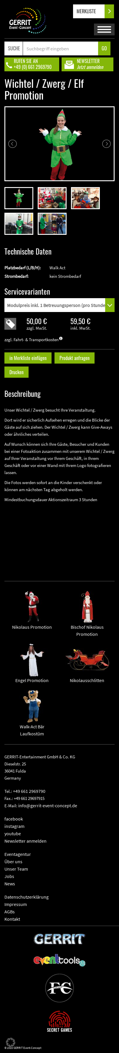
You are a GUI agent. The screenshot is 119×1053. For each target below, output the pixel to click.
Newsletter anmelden (25, 841)
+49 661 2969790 (29, 791)
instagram (14, 826)
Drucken (16, 372)
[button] (10, 1042)
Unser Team (16, 869)
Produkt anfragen (75, 358)
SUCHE (14, 48)
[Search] (60, 48)
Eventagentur (17, 854)
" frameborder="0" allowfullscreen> (59, 537)
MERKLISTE (91, 11)
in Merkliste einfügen (28, 358)
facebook (13, 819)
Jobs (9, 876)
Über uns (13, 861)
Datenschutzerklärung (26, 897)
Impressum (15, 904)
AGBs (9, 912)
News (9, 884)
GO (104, 48)
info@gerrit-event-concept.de (47, 805)
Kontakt (12, 919)
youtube (12, 833)
